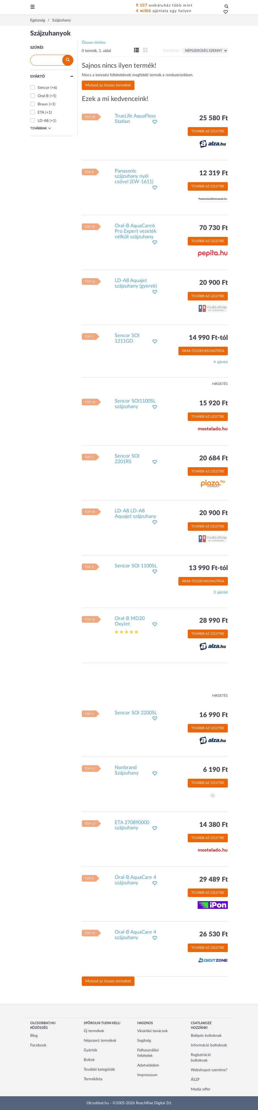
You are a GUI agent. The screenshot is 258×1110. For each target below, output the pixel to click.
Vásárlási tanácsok (152, 1031)
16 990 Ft (213, 715)
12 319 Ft (213, 173)
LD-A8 (43, 121)
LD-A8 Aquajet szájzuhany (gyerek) (136, 283)
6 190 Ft (215, 770)
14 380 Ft (213, 825)
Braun (43, 104)
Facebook (38, 1045)
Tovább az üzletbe (207, 131)
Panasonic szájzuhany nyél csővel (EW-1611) (134, 177)
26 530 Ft (213, 934)
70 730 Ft (213, 228)
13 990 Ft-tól (208, 568)
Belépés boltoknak (206, 1036)
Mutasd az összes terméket (108, 85)
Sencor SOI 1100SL (136, 566)
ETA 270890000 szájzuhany (132, 825)
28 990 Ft (213, 620)
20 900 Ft (213, 283)
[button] (224, 12)
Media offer (200, 1089)
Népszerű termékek (100, 1041)
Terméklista (93, 1079)
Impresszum (147, 1075)
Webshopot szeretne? (209, 1070)
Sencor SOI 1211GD (127, 338)
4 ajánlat (221, 362)
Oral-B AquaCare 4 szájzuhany (135, 880)
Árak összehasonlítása (203, 350)
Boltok (89, 1060)
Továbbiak (40, 128)
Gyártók (90, 1050)
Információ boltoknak (209, 1045)
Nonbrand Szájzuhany (127, 770)
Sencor (43, 88)
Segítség (144, 1041)
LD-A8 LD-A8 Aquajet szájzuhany (135, 513)
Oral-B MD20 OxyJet (130, 621)
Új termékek (94, 1031)
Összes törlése (94, 43)
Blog (34, 1036)
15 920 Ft (213, 403)
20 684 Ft (213, 458)
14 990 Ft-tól (208, 338)
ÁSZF (195, 1080)
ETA (41, 112)
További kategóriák (99, 1069)
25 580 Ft (213, 118)
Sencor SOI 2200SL (136, 712)
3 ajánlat (221, 592)
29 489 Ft (213, 879)
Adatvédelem (148, 1065)
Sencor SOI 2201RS (127, 459)
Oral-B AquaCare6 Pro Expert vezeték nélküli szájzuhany (135, 231)
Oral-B (43, 96)
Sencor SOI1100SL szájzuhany (135, 404)
